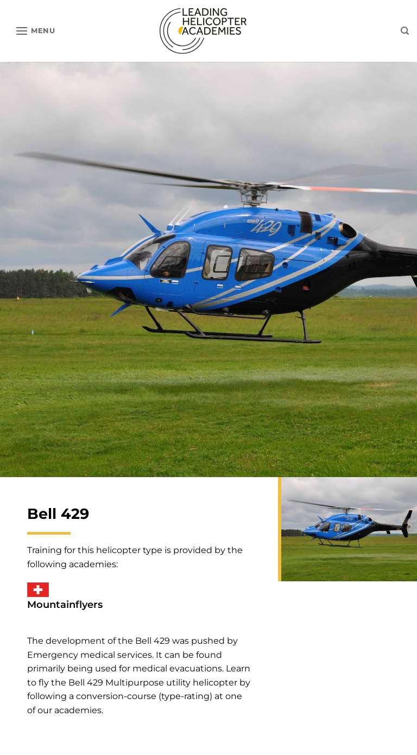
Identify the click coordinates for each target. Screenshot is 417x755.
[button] (35, 30)
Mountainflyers (65, 605)
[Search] (405, 31)
